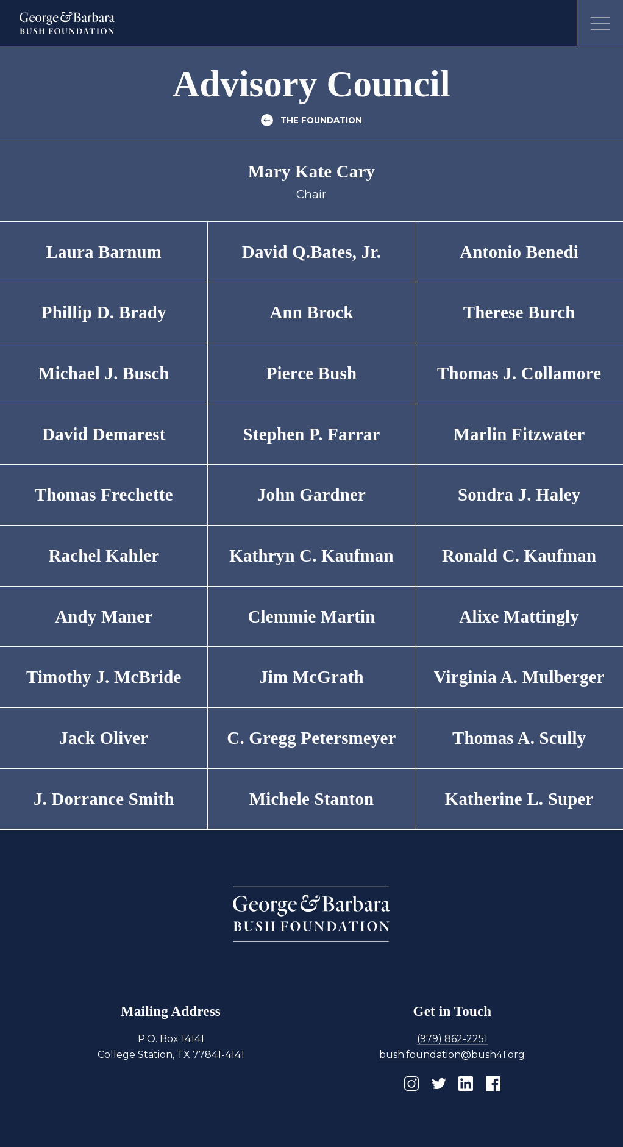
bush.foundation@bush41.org (452, 1054)
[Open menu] (600, 23)
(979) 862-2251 (452, 1039)
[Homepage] (67, 23)
